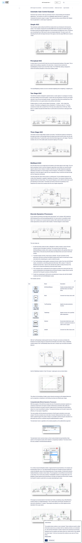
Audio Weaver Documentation (48, 7)
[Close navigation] (19, 8)
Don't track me (51, 540)
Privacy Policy (48, 536)
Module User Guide (58, 7)
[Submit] (64, 3)
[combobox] (71, 2)
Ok (46, 540)
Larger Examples (66, 7)
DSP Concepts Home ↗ (46, 2)
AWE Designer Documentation (35, 7)
